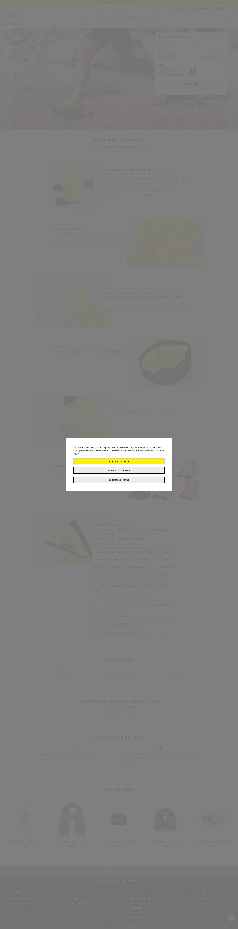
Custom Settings (119, 480)
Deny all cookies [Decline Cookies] (119, 470)
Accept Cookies (119, 461)
